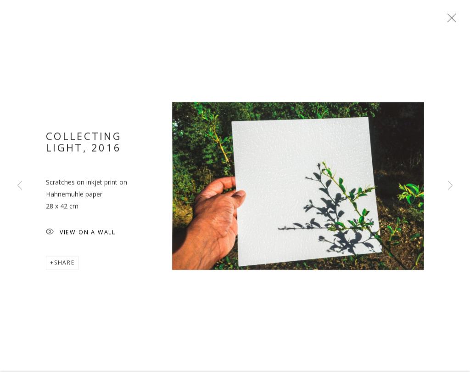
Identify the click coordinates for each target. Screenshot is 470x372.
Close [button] (449, 21)
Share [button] (64, 265)
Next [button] (450, 186)
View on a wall (81, 234)
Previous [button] (19, 186)
